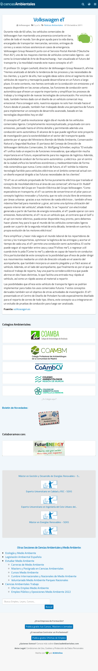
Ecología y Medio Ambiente (20, 553)
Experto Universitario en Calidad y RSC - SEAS (49, 491)
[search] (26, 601)
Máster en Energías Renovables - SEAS (49, 522)
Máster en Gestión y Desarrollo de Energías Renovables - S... (49, 476)
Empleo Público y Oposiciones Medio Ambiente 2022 (41, 592)
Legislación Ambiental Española (23, 557)
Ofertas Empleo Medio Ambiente (30, 588)
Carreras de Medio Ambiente (27, 565)
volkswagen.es (22, 309)
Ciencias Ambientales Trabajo (22, 584)
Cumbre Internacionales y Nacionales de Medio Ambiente (43, 576)
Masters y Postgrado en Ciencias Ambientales (37, 568)
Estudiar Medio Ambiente (19, 561)
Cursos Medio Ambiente (24, 572)
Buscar (49, 607)
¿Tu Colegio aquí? (49, 399)
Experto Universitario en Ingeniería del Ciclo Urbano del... (49, 507)
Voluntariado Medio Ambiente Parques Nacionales (39, 580)
